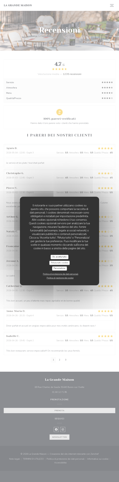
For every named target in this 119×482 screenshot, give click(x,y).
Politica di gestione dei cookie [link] (60, 278)
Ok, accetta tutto (59, 256)
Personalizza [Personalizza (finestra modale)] (59, 268)
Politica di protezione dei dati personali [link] (60, 274)
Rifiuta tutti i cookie (59, 262)
